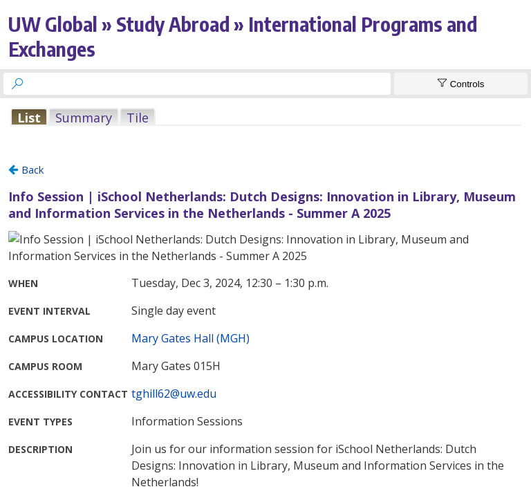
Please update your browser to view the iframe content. (265, 117)
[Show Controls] (461, 84)
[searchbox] (209, 83)
